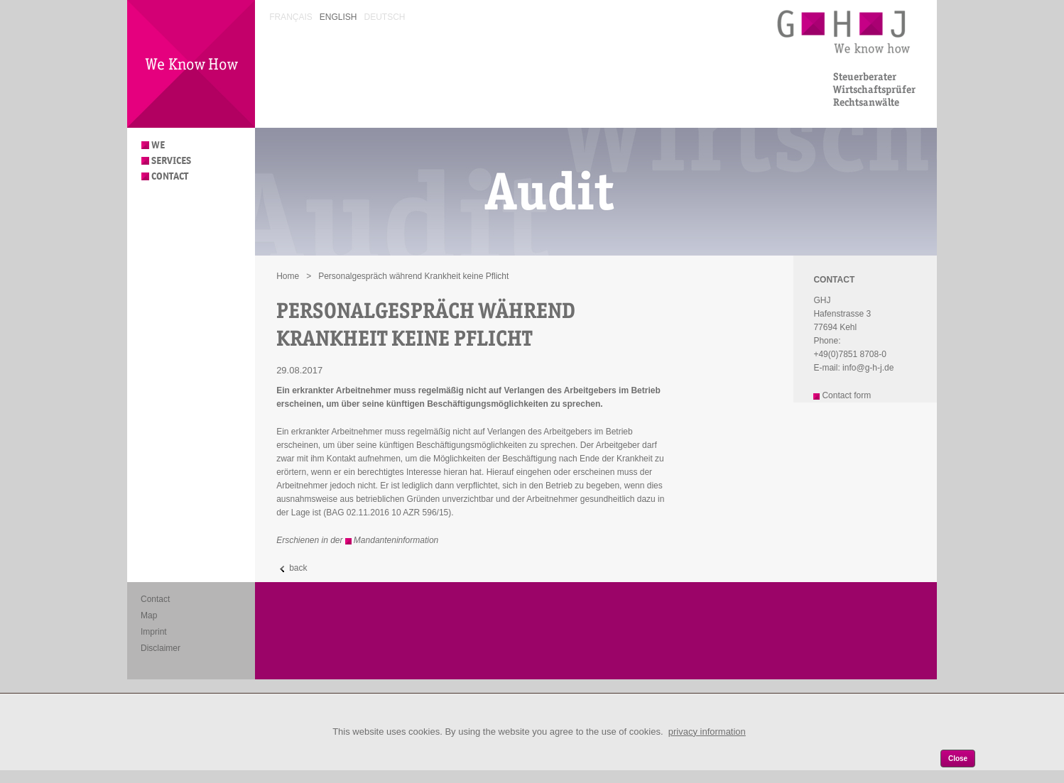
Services (171, 161)
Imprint (154, 632)
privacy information (707, 731)
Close (957, 758)
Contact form (846, 395)
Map (149, 615)
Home (287, 276)
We (158, 145)
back (298, 568)
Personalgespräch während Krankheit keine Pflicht (413, 276)
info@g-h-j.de (868, 368)
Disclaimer (160, 648)
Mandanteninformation (396, 540)
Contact (169, 176)
